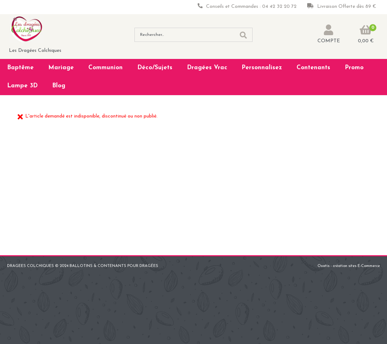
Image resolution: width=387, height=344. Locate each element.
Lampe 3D (22, 86)
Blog (58, 86)
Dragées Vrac (207, 68)
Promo (354, 68)
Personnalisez (262, 68)
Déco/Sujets (154, 68)
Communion (105, 68)
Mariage (61, 68)
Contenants (313, 68)
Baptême (20, 68)
